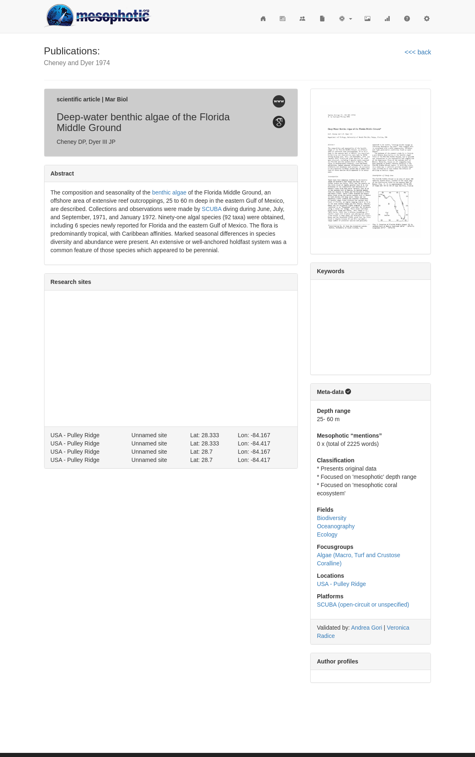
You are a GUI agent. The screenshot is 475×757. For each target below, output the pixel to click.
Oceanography (336, 526)
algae (179, 192)
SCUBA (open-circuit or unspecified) (363, 604)
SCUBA (211, 209)
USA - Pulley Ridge (341, 584)
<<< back (418, 52)
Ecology (327, 534)
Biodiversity (331, 518)
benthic (161, 192)
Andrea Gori (366, 627)
